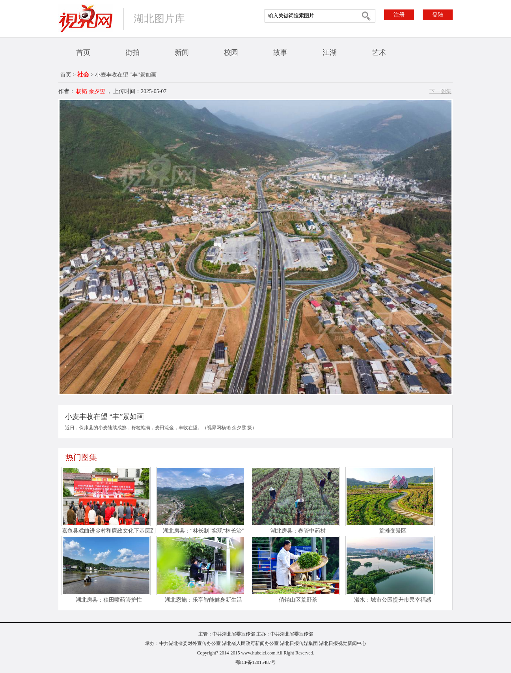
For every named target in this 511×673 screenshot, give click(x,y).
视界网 (85, 18)
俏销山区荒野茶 (298, 600)
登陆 (437, 15)
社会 (83, 74)
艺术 (379, 52)
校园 (231, 52)
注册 (399, 15)
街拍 (132, 52)
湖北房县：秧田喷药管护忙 (109, 600)
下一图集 (440, 91)
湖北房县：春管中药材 (298, 531)
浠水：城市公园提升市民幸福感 (392, 600)
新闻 (182, 52)
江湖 (330, 52)
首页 (83, 52)
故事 (280, 52)
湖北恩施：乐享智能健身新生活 (203, 600)
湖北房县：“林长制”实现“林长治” (203, 531)
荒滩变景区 (393, 531)
